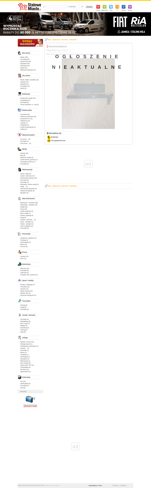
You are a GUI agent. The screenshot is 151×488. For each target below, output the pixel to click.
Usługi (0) (23, 307)
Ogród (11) (23, 68)
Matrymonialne (28, 135)
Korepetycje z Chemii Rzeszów (51, 485)
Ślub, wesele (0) (25, 363)
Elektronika (27, 110)
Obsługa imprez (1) (26, 344)
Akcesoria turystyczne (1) (28, 295)
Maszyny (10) (24, 268)
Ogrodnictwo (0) (25, 371)
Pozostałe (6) (24, 270)
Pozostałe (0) (24, 102)
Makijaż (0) (23, 325)
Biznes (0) (23, 244)
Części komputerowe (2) (28, 127)
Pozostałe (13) (24, 86)
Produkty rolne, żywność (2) (29, 275)
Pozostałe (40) (24, 114)
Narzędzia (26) (25, 63)
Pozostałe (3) (24, 182)
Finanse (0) (24, 246)
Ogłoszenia (56, 39)
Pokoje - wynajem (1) (27, 224)
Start (49, 39)
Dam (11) (23, 258)
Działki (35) (23, 207)
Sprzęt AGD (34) (25, 61)
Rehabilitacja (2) (25, 321)
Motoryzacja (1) (25, 361)
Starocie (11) (24, 289)
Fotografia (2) (24, 125)
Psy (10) (23, 381)
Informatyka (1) (25, 357)
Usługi (25, 338)
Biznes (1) (23, 352)
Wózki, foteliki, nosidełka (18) (29, 80)
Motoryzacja (27, 169)
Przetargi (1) (24, 240)
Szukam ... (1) (24, 348)
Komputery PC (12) (26, 118)
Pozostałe (26, 234)
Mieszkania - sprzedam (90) (29, 203)
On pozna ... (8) (25, 139)
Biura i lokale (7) (25, 213)
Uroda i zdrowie (28, 315)
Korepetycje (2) (25, 100)
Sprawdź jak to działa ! (30, 406)
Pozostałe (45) (24, 59)
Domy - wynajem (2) (26, 222)
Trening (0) (23, 330)
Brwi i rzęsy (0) (25, 323)
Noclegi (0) (23, 305)
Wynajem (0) (24, 193)
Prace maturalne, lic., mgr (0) (29, 104)
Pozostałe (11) (24, 287)
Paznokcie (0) (24, 328)
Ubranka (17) (24, 82)
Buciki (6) (23, 88)
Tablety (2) (23, 129)
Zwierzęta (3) (24, 272)
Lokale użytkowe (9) (26, 211)
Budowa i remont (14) (27, 342)
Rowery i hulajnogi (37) (27, 285)
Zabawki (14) (24, 84)
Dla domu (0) (24, 369)
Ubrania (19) (24, 153)
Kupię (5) (23, 217)
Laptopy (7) (24, 123)
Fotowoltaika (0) (25, 367)
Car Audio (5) (24, 180)
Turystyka (26, 301)
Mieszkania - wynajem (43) (28, 205)
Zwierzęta (26, 377)
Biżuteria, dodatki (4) (26, 157)
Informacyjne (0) (25, 242)
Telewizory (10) (25, 121)
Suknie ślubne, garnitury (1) (29, 159)
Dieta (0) (23, 332)
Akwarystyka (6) (25, 383)
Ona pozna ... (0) (25, 143)
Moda (24, 149)
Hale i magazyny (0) (26, 226)
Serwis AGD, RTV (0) (27, 365)
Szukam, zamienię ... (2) (28, 220)
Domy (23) (23, 209)
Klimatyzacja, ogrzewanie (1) (29, 346)
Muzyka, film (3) (25, 293)
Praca (24, 252)
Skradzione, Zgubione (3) (28, 238)
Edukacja (26, 94)
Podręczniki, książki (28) (28, 98)
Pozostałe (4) (24, 386)
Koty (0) (22, 388)
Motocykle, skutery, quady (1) (29, 184)
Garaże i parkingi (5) (26, 215)
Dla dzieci (26, 76)
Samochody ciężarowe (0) (28, 188)
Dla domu (26, 53)
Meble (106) (24, 57)
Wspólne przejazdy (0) (27, 191)
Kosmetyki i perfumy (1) (27, 162)
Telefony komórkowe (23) (28, 116)
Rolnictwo (26, 264)
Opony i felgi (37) (25, 174)
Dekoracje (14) (25, 66)
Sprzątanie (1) (24, 359)
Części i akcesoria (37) (27, 176)
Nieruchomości (28, 198)
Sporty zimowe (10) (26, 291)
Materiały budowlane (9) (28, 70)
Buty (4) (22, 155)
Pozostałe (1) (24, 141)
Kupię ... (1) (24, 186)
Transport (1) (24, 354)
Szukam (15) (24, 256)
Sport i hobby (28, 280)
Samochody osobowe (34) (28, 178)
